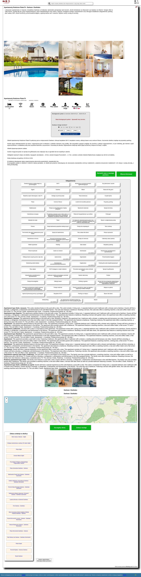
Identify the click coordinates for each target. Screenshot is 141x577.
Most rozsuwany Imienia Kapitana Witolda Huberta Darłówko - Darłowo (19, 513)
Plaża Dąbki (19, 449)
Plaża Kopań (19, 543)
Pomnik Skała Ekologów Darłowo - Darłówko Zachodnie (18, 487)
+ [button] (6, 398)
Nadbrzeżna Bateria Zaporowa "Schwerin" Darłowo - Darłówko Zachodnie (19, 494)
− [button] (6, 401)
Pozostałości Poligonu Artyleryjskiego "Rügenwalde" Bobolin (19, 462)
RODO (124, 575)
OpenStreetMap (133, 422)
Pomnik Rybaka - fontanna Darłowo (18, 549)
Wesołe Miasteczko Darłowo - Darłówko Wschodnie (18, 525)
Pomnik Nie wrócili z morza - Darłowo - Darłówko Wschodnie (18, 519)
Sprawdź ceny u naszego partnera (105, 174)
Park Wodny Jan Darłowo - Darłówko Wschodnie (18, 537)
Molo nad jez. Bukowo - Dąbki (19, 436)
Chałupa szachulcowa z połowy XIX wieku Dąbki (18, 443)
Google (23, 575)
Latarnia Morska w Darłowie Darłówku (19, 499)
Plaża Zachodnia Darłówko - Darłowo (19, 468)
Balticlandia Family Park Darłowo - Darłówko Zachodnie (18, 475)
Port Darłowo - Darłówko (19, 506)
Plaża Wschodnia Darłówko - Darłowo (19, 531)
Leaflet (126, 422)
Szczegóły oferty (59, 427)
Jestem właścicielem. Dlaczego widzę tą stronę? (44, 560)
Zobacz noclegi (81, 427)
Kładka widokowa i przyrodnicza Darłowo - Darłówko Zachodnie (19, 481)
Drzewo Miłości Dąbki (19, 455)
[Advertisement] (70, 27)
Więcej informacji (126, 174)
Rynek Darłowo (18, 556)
